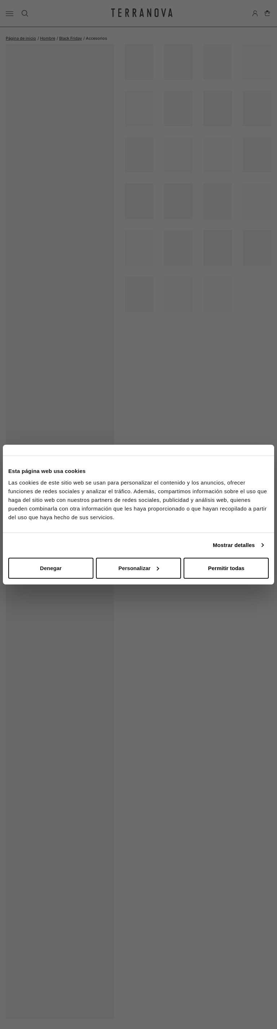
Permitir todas (226, 568)
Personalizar (138, 568)
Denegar (51, 568)
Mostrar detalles (234, 545)
